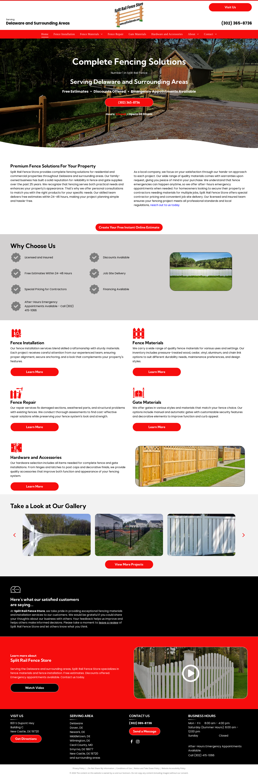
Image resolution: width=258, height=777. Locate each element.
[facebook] (131, 742)
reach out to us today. (165, 205)
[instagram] (137, 742)
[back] (14, 535)
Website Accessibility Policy (173, 768)
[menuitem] (45, 34)
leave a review (108, 623)
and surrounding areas (85, 758)
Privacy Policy (79, 768)
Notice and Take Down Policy (147, 768)
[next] (244, 535)
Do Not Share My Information (101, 768)
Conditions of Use (124, 768)
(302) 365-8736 (236, 23)
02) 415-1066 (205, 755)
